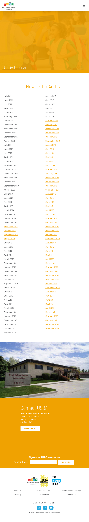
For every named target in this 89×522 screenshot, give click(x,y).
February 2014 (51, 267)
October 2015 (51, 185)
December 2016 (52, 128)
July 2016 (49, 149)
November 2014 (52, 230)
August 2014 (50, 242)
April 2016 (49, 161)
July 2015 (49, 198)
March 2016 (50, 165)
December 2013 (52, 275)
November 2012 (52, 328)
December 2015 (52, 177)
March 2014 (50, 263)
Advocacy (17, 494)
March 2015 (50, 214)
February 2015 (51, 218)
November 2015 (52, 181)
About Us (17, 491)
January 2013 (51, 320)
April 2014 (49, 259)
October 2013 (51, 283)
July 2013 (49, 295)
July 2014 (49, 247)
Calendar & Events (44, 491)
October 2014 (51, 234)
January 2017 (51, 124)
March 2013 (50, 312)
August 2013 (50, 291)
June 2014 (50, 251)
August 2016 (50, 145)
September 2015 (52, 189)
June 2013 (49, 299)
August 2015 (50, 193)
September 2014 (52, 238)
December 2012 (52, 324)
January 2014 (51, 271)
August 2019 (9, 238)
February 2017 (51, 120)
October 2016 (51, 136)
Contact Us (71, 494)
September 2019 (11, 234)
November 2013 (52, 279)
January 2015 (51, 222)
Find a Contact (30, 428)
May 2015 (49, 206)
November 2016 (52, 132)
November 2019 (10, 226)
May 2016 (49, 157)
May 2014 (49, 255)
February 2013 (51, 316)
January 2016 (51, 173)
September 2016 (52, 141)
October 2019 (10, 230)
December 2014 (52, 226)
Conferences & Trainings (71, 491)
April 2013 (49, 308)
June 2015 (49, 202)
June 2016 (49, 153)
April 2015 (49, 210)
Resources (44, 494)
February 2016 (51, 169)
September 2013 (52, 287)
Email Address (21, 462)
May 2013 (49, 304)
